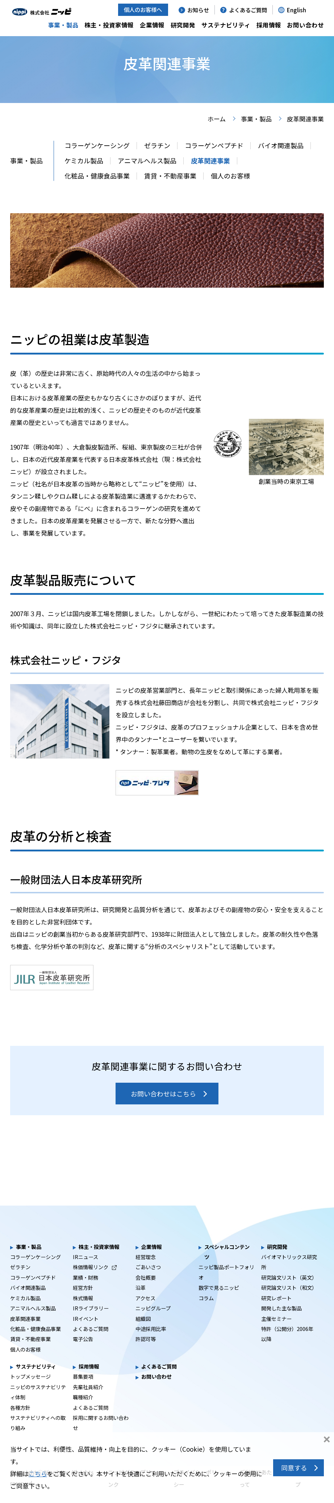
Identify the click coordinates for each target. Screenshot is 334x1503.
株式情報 (83, 1310)
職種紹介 (83, 1409)
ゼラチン (157, 158)
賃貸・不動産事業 (170, 188)
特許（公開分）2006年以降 (287, 1346)
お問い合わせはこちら (163, 1106)
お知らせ (198, 10)
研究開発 (183, 25)
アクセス (145, 1310)
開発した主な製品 (281, 1320)
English (296, 10)
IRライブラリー (91, 1320)
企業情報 (152, 25)
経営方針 (83, 1300)
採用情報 (268, 25)
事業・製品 (63, 25)
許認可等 (145, 1351)
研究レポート (276, 1310)
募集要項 (83, 1389)
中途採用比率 (150, 1341)
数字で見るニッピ (219, 1300)
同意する (294, 1467)
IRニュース (85, 1269)
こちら (38, 1473)
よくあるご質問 (248, 10)
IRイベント (86, 1331)
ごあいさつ (148, 1279)
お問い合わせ (305, 25)
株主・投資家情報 (109, 25)
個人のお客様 (230, 188)
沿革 (140, 1300)
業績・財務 (85, 1290)
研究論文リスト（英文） (289, 1290)
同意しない (326, 1440)
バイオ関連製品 (281, 158)
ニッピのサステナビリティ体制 (38, 1404)
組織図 (143, 1331)
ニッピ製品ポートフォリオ (226, 1284)
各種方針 (20, 1420)
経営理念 (145, 1269)
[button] (320, 9)
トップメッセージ (30, 1389)
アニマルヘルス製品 (147, 173)
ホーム (217, 131)
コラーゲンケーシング (97, 158)
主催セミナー (276, 1331)
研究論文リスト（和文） (289, 1300)
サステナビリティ (225, 25)
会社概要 (145, 1290)
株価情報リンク (95, 1279)
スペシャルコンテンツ (227, 1264)
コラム (206, 1310)
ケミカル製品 (83, 173)
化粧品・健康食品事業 (97, 188)
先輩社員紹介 (88, 1399)
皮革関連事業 (210, 173)
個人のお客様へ (143, 9)
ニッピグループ (153, 1320)
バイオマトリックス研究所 (289, 1274)
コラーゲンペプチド (214, 158)
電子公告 (83, 1351)
